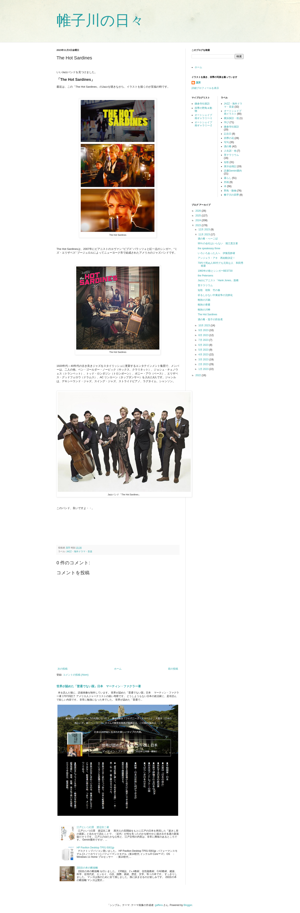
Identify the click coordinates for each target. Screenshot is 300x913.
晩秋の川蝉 (204, 309)
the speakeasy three (209, 248)
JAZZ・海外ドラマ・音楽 (79, 551)
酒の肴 (227, 146)
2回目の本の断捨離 (87, 867)
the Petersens (205, 275)
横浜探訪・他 (231, 118)
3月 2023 (203, 359)
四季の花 (229, 138)
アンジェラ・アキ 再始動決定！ (216, 257)
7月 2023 (203, 340)
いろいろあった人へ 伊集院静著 (216, 253)
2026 (198, 210)
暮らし (227, 178)
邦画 (226, 182)
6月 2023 (203, 345)
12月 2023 (204, 229)
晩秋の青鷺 (204, 304)
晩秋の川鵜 (204, 299)
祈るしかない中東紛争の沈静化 (215, 295)
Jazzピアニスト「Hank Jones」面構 (218, 280)
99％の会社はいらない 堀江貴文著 (218, 243)
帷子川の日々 (100, 20)
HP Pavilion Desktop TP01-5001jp (95, 847)
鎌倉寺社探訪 (202, 103)
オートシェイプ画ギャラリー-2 (203, 124)
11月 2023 (204, 234)
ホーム (118, 668)
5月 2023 (203, 349)
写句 (226, 142)
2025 (198, 215)
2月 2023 (203, 364)
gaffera (159, 905)
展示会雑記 (230, 166)
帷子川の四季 (231, 194)
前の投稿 (173, 668)
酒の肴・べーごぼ (208, 238)
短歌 (226, 162)
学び (226, 122)
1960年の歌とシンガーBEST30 (215, 270)
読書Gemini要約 (233, 170)
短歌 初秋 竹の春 (209, 290)
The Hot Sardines (207, 314)
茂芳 (198, 82)
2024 (198, 220)
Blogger (188, 905)
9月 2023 (203, 330)
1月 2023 (203, 369)
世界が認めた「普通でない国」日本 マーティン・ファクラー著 (99, 686)
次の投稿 (63, 668)
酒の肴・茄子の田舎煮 (210, 319)
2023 (198, 225)
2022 (198, 375)
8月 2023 (203, 335)
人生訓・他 (230, 150)
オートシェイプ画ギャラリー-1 (203, 116)
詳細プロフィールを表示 (205, 88)
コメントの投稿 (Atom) (76, 674)
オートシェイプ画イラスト (232, 112)
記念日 (227, 133)
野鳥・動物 (230, 190)
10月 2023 (204, 325)
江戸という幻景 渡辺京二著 (94, 827)
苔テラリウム (231, 154)
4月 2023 (203, 354)
